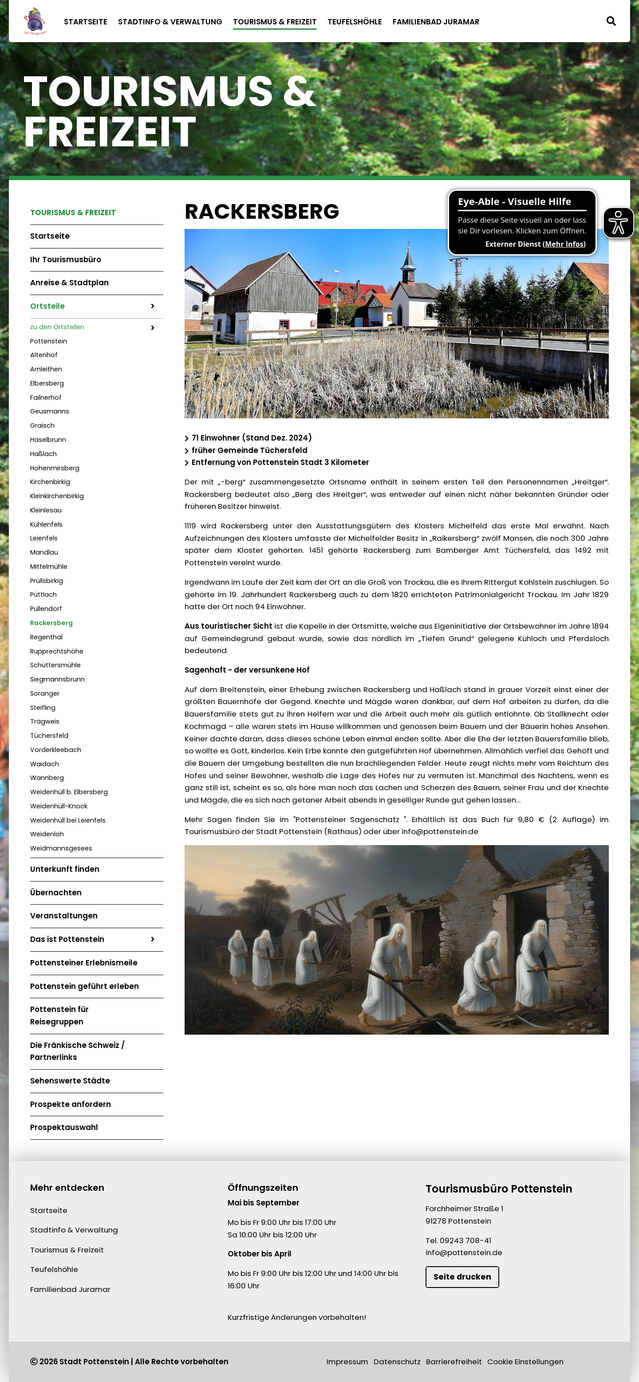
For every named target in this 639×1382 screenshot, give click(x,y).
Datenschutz (397, 1361)
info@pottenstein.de (464, 1252)
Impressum (347, 1361)
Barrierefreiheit (454, 1361)
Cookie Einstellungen (525, 1361)
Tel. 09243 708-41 (458, 1240)
